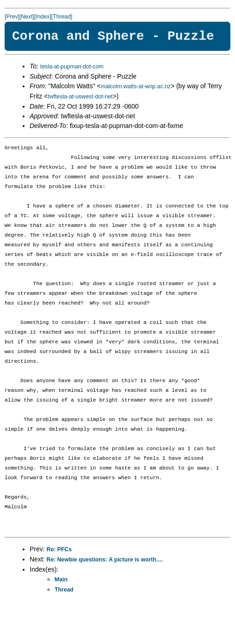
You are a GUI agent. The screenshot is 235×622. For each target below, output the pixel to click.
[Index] (42, 16)
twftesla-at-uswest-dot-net (80, 96)
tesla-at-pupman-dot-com (72, 66)
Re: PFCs (59, 549)
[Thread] (62, 16)
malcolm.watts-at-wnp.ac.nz (136, 86)
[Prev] (12, 16)
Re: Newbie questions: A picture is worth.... (105, 559)
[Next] (26, 16)
